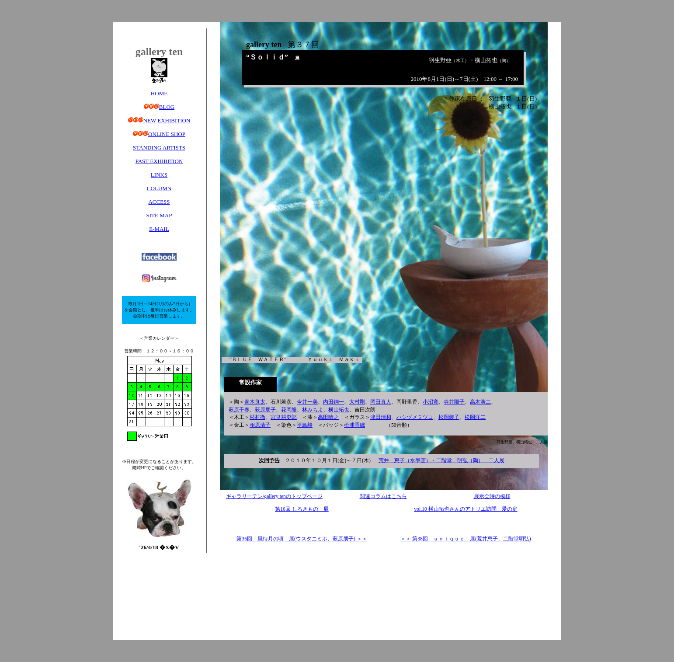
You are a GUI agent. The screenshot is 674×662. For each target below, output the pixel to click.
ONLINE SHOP (166, 134)
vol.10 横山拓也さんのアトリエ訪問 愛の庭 (465, 509)
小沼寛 (430, 402)
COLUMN (159, 188)
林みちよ (312, 410)
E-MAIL (159, 229)
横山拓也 (338, 410)
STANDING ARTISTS (159, 147)
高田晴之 (328, 417)
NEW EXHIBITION (167, 120)
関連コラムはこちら (383, 496)
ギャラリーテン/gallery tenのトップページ (274, 496)
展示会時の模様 (492, 496)
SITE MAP (159, 215)
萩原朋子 (265, 410)
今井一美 (307, 402)
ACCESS (159, 202)
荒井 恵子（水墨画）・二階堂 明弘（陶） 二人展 (441, 460)
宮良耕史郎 (284, 417)
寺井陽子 (454, 402)
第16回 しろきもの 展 (302, 509)
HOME (159, 93)
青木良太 (254, 402)
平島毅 (305, 425)
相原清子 (260, 425)
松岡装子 (448, 417)
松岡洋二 (475, 417)
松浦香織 (354, 425)
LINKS (159, 174)
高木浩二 (480, 402)
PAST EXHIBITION (159, 161)
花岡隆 (289, 410)
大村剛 (357, 402)
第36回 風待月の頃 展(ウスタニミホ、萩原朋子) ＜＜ (301, 539)
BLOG (166, 107)
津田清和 (380, 417)
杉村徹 (257, 417)
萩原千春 (239, 410)
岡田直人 (380, 402)
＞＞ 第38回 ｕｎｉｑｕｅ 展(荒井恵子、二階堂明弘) (465, 539)
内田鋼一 (333, 402)
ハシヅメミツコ (414, 417)
